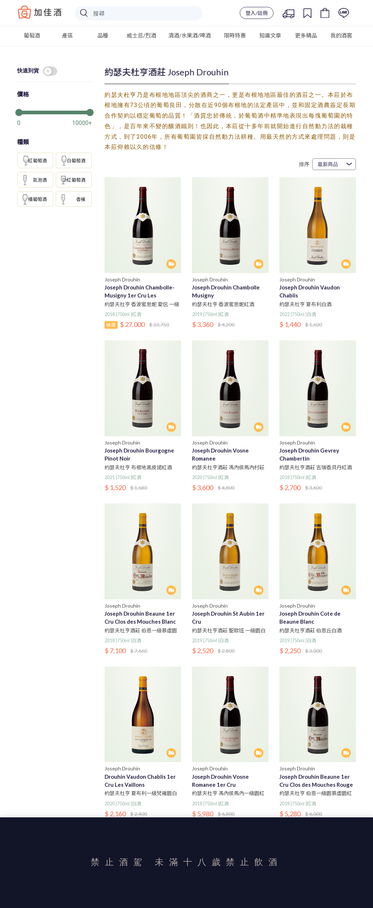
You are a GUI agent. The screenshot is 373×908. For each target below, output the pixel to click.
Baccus (40, 12)
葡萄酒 (32, 35)
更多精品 (306, 35)
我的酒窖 (341, 35)
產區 (67, 35)
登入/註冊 (257, 13)
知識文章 (270, 35)
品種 (102, 35)
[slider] (54, 112)
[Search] (138, 13)
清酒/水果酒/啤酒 (189, 35)
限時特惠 (235, 35)
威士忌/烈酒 (141, 35)
